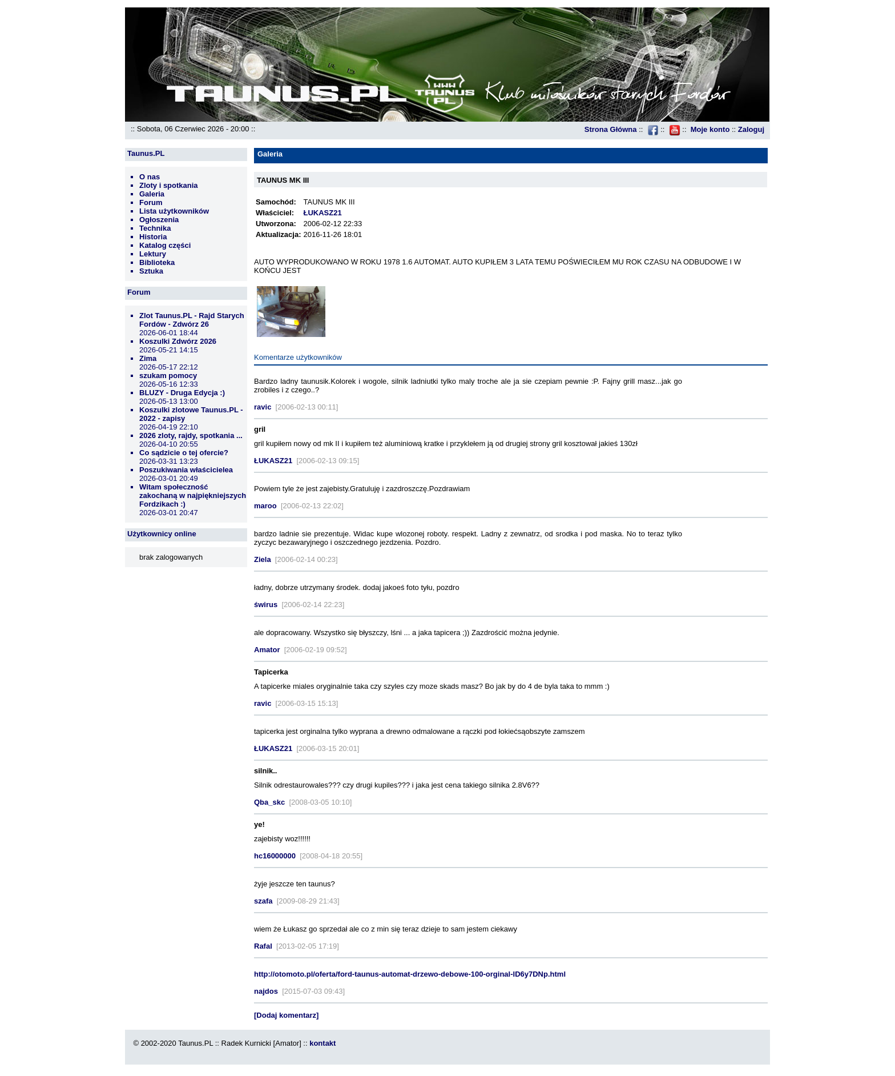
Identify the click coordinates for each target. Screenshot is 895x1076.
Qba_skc (269, 802)
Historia (153, 236)
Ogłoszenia (159, 219)
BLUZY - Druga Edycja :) (182, 392)
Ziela (262, 559)
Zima (147, 358)
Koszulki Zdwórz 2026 (177, 341)
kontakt (322, 1043)
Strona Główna (610, 129)
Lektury (152, 254)
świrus (265, 604)
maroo (265, 505)
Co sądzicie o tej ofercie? (183, 452)
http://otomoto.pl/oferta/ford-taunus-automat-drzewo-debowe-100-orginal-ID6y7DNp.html (410, 974)
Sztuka (151, 271)
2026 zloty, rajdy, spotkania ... (191, 435)
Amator (267, 649)
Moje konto (710, 129)
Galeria (151, 194)
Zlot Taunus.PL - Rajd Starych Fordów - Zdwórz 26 (191, 319)
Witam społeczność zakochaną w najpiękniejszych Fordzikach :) (192, 495)
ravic (262, 407)
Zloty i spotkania (168, 185)
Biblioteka (157, 262)
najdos (266, 991)
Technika (155, 228)
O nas (149, 176)
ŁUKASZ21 (322, 212)
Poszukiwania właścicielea (186, 469)
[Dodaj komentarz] (286, 1015)
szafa (263, 901)
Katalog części (165, 245)
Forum (150, 202)
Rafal (263, 946)
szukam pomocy (168, 375)
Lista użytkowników (174, 211)
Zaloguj (751, 129)
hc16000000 (275, 856)
